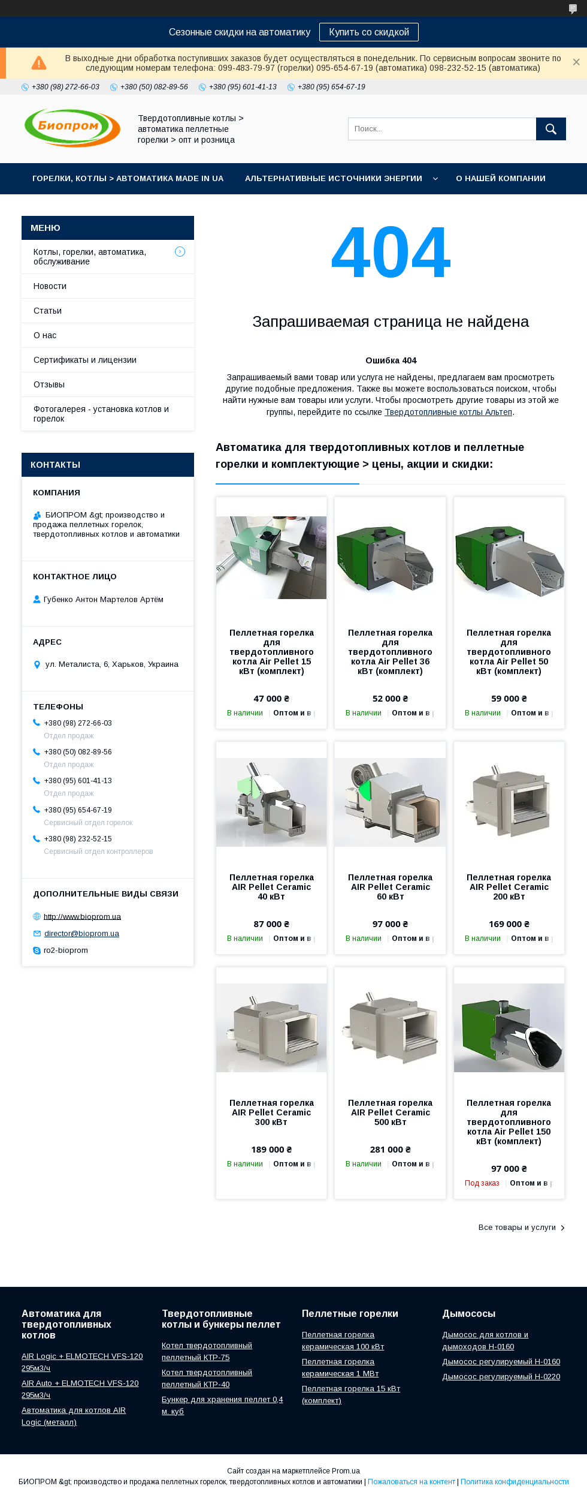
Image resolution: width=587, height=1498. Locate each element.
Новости (50, 286)
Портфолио (175, 209)
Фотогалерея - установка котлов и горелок (101, 413)
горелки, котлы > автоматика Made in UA (127, 178)
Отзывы (49, 384)
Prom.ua (346, 1471)
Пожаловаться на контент (411, 1482)
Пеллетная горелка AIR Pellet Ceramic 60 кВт (390, 887)
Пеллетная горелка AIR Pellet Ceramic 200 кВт (509, 887)
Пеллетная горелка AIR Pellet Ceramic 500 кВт (390, 1112)
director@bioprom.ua (81, 933)
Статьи (48, 310)
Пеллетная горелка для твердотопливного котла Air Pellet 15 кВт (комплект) (271, 652)
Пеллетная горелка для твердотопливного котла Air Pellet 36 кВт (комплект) (390, 652)
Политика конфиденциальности (515, 1482)
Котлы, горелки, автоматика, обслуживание (90, 256)
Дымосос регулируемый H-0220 (501, 1376)
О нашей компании (501, 178)
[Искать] (551, 129)
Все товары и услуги (517, 1227)
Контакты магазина (78, 209)
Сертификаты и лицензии (85, 360)
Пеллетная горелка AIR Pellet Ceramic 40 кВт (271, 887)
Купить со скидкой (369, 32)
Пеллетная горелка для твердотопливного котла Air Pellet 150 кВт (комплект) (509, 1122)
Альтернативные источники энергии (333, 178)
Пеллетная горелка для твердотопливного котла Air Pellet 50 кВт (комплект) (509, 652)
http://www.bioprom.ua (82, 916)
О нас (45, 335)
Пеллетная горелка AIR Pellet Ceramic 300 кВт (271, 1112)
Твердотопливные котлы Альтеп (448, 412)
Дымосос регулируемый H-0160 (501, 1361)
